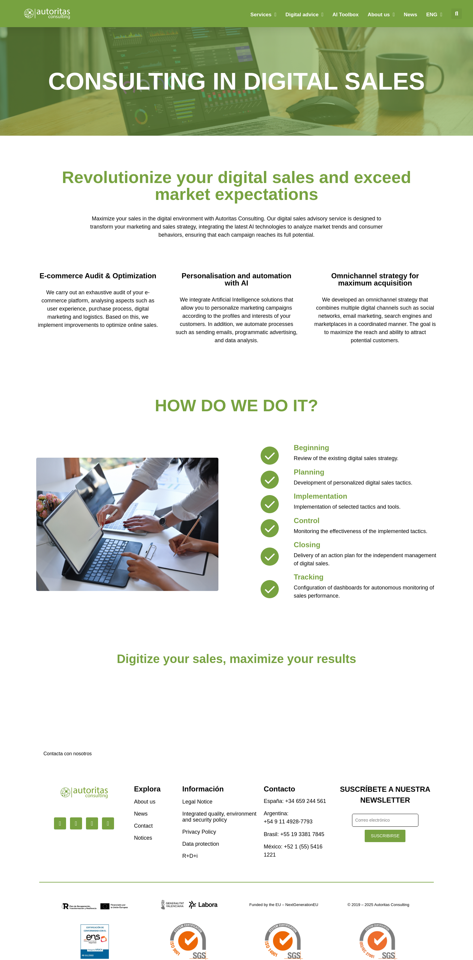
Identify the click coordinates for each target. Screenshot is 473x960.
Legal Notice (197, 802)
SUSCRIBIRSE (385, 835)
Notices (143, 838)
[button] (456, 13)
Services (263, 14)
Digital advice (304, 14)
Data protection (200, 844)
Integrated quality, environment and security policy (219, 817)
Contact (143, 826)
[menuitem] (434, 15)
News (410, 14)
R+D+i (190, 856)
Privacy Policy (199, 832)
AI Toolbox (345, 14)
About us (381, 14)
